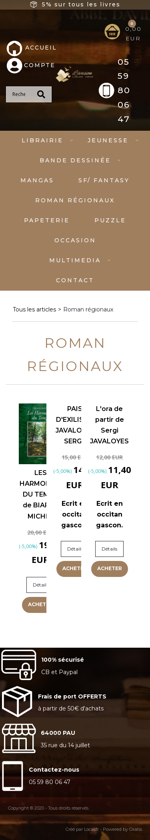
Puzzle (110, 220)
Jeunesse (108, 140)
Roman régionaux (75, 200)
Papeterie (47, 220)
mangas (37, 180)
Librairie (42, 140)
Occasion (75, 240)
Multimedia (75, 260)
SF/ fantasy (104, 180)
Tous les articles (34, 309)
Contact (75, 280)
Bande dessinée (75, 160)
